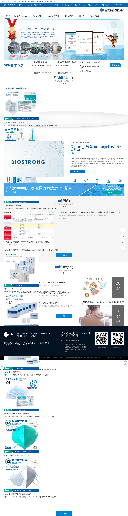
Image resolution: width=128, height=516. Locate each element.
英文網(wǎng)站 (58, 5)
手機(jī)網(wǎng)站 (92, 5)
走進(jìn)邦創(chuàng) (20, 16)
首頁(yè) (7, 17)
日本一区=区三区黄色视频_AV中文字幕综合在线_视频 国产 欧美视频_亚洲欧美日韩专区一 (28, 1)
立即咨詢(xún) (112, 192)
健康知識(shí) (69, 16)
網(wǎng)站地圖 (75, 5)
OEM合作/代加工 (53, 16)
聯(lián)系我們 (94, 16)
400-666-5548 (123, 230)
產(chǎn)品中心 (38, 16)
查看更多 (115, 65)
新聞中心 (81, 16)
